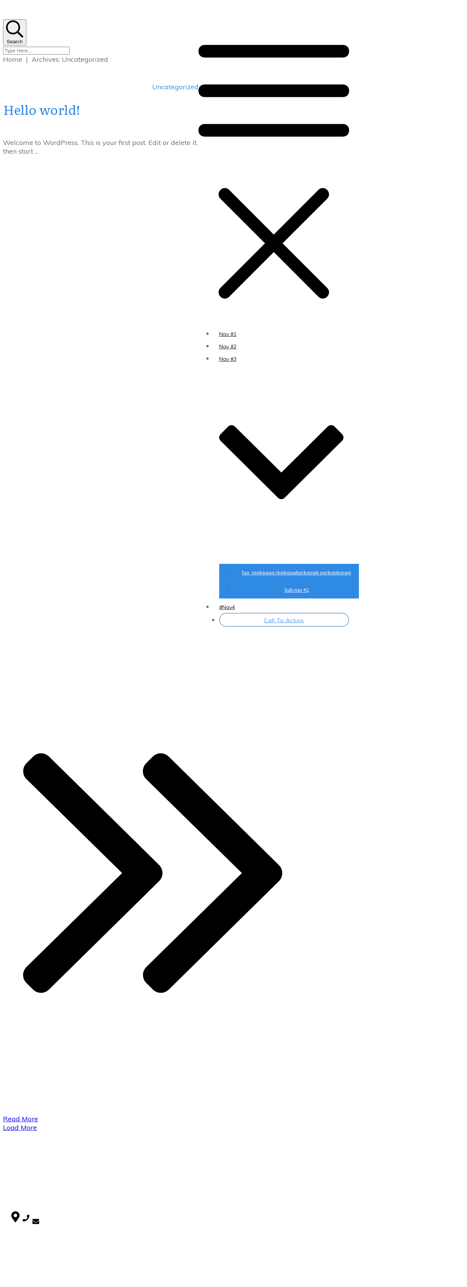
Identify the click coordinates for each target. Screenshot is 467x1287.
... (36, 151)
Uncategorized (175, 86)
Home (18, 1162)
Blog (16, 1171)
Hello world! (41, 109)
